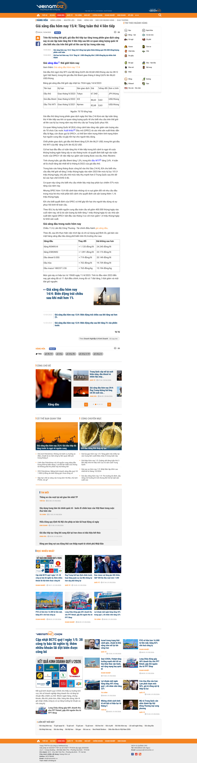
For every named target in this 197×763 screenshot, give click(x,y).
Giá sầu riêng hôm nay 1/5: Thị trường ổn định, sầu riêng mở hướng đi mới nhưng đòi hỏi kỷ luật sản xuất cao (101, 478)
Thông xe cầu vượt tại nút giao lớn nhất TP (59, 497)
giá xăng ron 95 (84, 354)
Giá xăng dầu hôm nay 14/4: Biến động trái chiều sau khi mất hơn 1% (64, 293)
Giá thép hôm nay (45, 729)
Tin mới (45, 492)
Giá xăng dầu (149, 726)
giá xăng (59, 354)
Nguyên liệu (69, 20)
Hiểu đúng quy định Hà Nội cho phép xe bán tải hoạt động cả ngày (69, 522)
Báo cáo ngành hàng (104, 20)
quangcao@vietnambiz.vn (145, 750)
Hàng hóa (42, 20)
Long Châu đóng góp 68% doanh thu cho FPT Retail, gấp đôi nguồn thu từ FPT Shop (78, 615)
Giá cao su (86, 729)
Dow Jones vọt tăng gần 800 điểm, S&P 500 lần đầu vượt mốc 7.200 (107, 576)
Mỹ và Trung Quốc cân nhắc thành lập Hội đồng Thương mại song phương (149, 705)
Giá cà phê (109, 726)
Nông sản (88, 20)
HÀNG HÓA (60, 15)
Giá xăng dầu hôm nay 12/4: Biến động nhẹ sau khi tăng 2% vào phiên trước (86, 324)
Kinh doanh (43, 525)
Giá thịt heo (69, 729)
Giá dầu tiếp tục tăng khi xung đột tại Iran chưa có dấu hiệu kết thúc (70, 532)
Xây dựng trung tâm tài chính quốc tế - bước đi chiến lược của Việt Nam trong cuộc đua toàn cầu (77, 509)
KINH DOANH (121, 15)
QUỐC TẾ (69, 15)
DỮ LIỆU (130, 15)
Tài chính (43, 514)
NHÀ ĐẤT (87, 15)
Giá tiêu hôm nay (121, 726)
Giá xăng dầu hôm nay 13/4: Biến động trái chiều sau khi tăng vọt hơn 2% (86, 316)
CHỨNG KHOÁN (97, 15)
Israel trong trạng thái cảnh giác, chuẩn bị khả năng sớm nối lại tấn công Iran (111, 644)
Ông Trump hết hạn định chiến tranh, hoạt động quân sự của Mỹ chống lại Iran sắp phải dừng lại (78, 578)
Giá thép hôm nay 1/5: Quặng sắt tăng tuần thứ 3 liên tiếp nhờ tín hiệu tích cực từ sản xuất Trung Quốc (100, 463)
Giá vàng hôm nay (45, 726)
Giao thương (122, 20)
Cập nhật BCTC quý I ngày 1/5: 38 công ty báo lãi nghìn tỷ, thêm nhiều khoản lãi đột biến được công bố (49, 578)
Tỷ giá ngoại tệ (59, 726)
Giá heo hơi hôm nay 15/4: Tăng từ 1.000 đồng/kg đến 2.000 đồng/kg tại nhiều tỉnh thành (85, 56)
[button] (86, 405)
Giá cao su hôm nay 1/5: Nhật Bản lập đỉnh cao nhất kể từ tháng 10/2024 (99, 470)
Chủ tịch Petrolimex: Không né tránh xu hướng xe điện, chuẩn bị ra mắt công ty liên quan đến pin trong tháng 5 (57, 456)
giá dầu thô (49, 354)
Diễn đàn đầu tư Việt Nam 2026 (119, 729)
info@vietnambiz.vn (51, 758)
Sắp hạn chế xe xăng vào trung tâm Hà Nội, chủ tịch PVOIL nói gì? (58, 479)
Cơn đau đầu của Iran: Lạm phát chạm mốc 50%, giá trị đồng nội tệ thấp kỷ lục (149, 685)
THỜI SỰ (44, 15)
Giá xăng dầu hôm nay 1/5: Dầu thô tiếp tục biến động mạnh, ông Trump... (90, 374)
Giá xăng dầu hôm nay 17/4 (67, 67)
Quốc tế (67, 585)
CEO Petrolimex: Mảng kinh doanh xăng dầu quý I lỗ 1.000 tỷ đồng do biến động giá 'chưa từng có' (58, 472)
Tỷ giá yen (79, 726)
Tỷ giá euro (89, 726)
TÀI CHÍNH (78, 15)
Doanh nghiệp (40, 585)
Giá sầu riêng (58, 729)
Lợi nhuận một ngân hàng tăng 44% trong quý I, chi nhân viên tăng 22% (107, 613)
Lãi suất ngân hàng (135, 726)
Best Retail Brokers (99, 729)
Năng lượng (55, 20)
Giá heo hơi (99, 726)
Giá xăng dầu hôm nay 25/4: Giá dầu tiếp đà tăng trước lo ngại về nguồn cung (56, 447)
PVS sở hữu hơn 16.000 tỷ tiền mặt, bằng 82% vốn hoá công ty (49, 613)
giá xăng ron (98, 354)
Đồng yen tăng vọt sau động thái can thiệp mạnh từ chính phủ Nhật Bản (72, 543)
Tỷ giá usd (70, 726)
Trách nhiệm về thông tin (47, 760)
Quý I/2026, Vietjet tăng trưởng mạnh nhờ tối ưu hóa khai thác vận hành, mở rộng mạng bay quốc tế (111, 664)
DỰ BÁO (52, 15)
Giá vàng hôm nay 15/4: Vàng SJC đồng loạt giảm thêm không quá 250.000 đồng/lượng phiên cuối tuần (86, 51)
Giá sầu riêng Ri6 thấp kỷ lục (94, 448)
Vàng (79, 20)
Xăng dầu (53, 404)
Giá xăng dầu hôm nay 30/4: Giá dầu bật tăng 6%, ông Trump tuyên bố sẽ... (90, 390)
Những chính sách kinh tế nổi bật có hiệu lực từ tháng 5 (111, 703)
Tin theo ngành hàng (136, 23)
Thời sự (42, 501)
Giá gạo (78, 729)
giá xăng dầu (101, 228)
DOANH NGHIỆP (110, 15)
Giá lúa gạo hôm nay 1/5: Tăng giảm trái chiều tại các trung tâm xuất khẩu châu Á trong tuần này (100, 455)
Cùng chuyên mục (91, 418)
